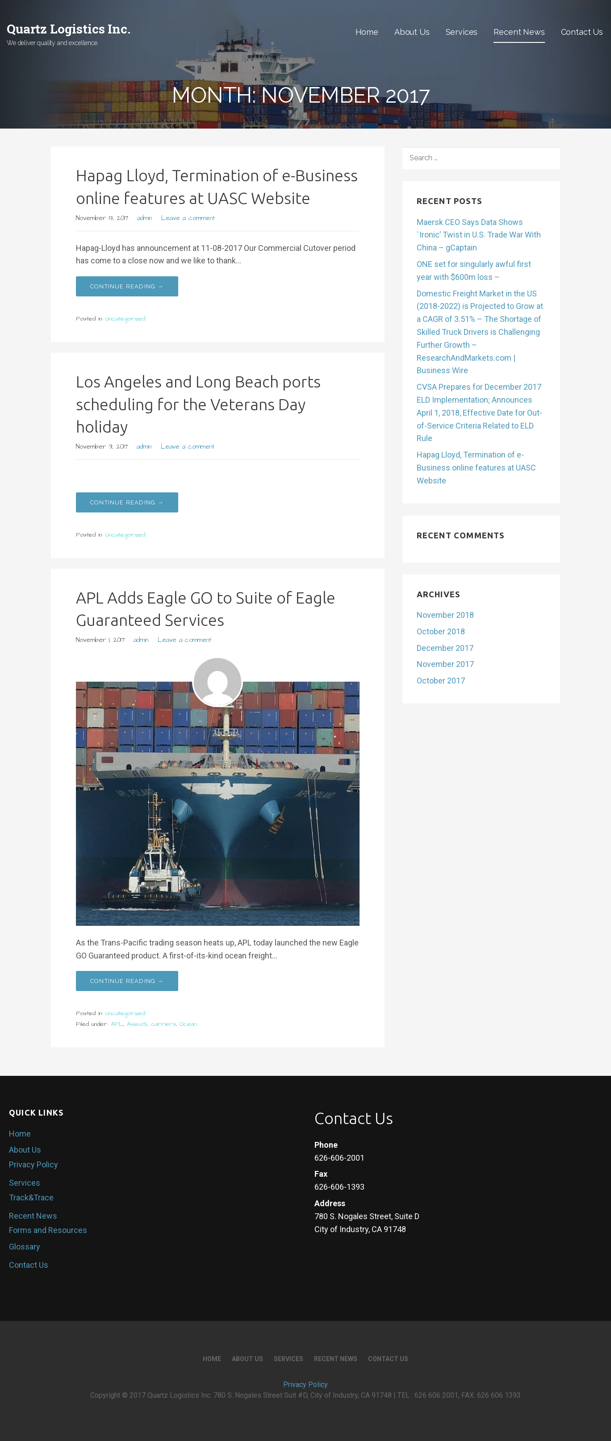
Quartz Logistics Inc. (68, 29)
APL (117, 1024)
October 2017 (441, 680)
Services (462, 32)
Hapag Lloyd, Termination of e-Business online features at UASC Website (476, 467)
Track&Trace (31, 1197)
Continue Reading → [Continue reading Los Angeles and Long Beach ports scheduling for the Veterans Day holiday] (127, 502)
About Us (412, 32)
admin (144, 218)
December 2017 (445, 648)
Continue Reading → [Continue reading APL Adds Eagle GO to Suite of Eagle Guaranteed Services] (127, 981)
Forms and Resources (48, 1230)
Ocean (188, 1024)
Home (367, 32)
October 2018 (441, 631)
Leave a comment (188, 218)
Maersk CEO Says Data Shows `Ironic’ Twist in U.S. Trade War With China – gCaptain (479, 235)
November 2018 (445, 615)
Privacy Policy (33, 1164)
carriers (163, 1024)
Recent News (519, 32)
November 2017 (445, 664)
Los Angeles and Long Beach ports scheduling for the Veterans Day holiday (198, 404)
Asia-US (137, 1024)
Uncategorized (125, 318)
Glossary (24, 1246)
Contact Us (582, 32)
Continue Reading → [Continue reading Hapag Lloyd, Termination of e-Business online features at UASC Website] (127, 286)
